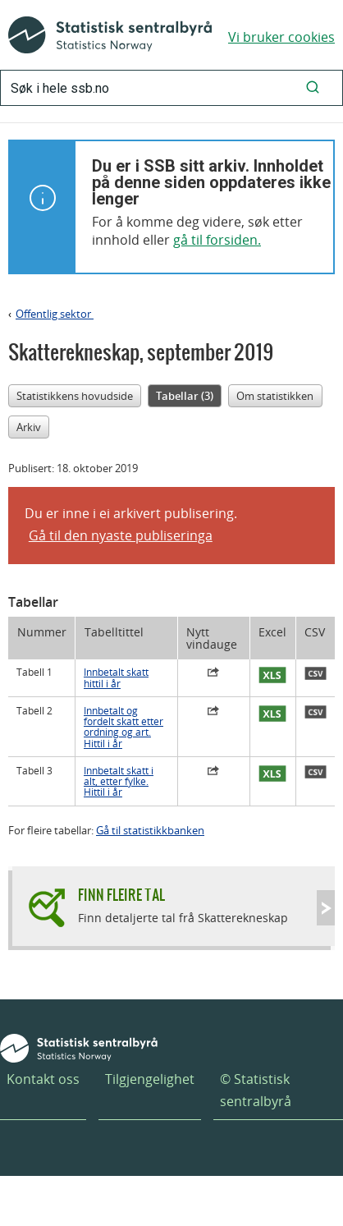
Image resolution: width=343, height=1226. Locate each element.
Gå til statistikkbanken (150, 830)
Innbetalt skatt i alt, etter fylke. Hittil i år (118, 781)
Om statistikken (274, 395)
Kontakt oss (43, 1079)
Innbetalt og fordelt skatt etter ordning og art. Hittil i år (123, 727)
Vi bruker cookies (281, 37)
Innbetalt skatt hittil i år (116, 677)
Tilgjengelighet (149, 1079)
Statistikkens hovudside (74, 395)
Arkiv (28, 427)
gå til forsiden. (217, 240)
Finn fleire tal (121, 894)
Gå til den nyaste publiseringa (121, 535)
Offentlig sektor (55, 313)
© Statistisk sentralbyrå (255, 1090)
